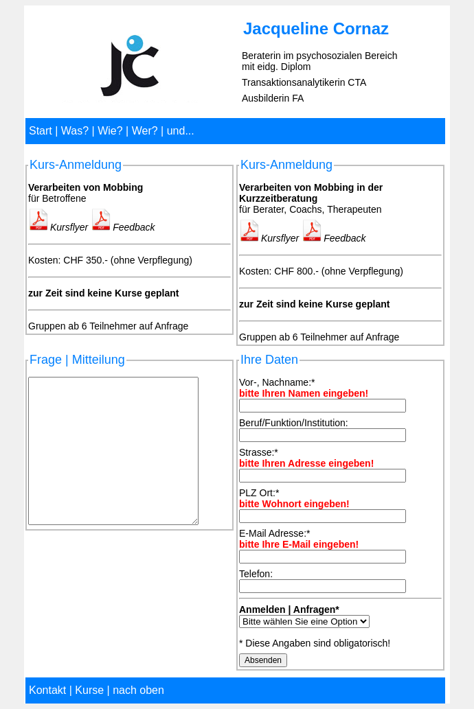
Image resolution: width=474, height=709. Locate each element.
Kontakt (47, 690)
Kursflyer (58, 227)
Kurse (89, 690)
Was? (75, 131)
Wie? (110, 131)
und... (180, 131)
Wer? (145, 131)
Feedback (123, 227)
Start (40, 131)
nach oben (138, 690)
